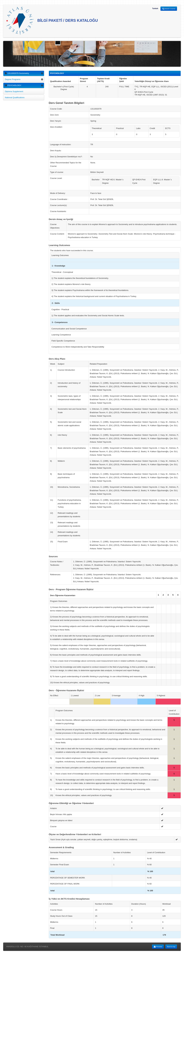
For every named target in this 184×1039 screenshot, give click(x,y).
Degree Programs (12, 79)
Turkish (155, 8)
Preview (158, 947)
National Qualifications (14, 97)
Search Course (168, 9)
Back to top (171, 947)
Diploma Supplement (14, 91)
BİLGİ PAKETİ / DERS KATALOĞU (52, 21)
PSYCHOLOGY (13, 85)
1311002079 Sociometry (17, 73)
